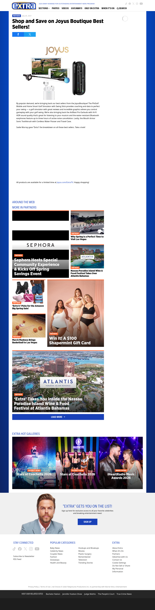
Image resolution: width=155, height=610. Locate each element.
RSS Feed (17, 559)
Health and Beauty (58, 562)
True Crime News (124, 594)
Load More (58, 417)
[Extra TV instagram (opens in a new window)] (137, 4)
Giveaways (54, 559)
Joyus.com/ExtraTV (65, 182)
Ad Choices (56, 587)
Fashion (53, 557)
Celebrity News (56, 551)
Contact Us (117, 559)
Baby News (55, 548)
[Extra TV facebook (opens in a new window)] (130, 4)
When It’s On (118, 551)
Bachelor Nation (53, 594)
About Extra (117, 548)
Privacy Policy (33, 587)
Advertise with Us (120, 557)
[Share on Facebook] (18, 34)
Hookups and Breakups (88, 548)
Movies (81, 551)
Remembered (84, 557)
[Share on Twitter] (30, 34)
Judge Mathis (90, 594)
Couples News (56, 554)
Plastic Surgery (84, 554)
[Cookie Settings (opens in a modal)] (119, 562)
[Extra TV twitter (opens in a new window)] (133, 4)
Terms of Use (45, 587)
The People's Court (106, 594)
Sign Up (87, 521)
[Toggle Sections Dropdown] (44, 8)
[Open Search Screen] (122, 8)
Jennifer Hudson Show (72, 594)
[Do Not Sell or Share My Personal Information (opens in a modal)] (122, 568)
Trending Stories (85, 562)
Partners (16, 16)
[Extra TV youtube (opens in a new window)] (141, 4)
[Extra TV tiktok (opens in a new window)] (126, 4)
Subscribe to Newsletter (23, 556)
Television (82, 559)
